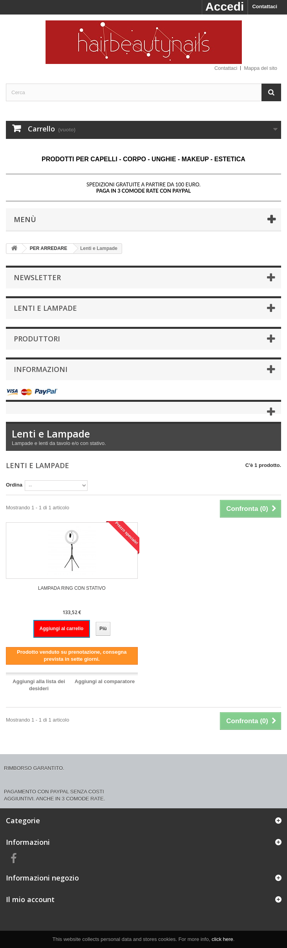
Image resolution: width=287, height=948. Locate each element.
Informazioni (41, 369)
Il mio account (30, 899)
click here (222, 939)
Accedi (224, 6)
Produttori (37, 338)
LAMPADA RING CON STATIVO (72, 588)
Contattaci (264, 6)
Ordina (14, 485)
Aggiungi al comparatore (105, 681)
